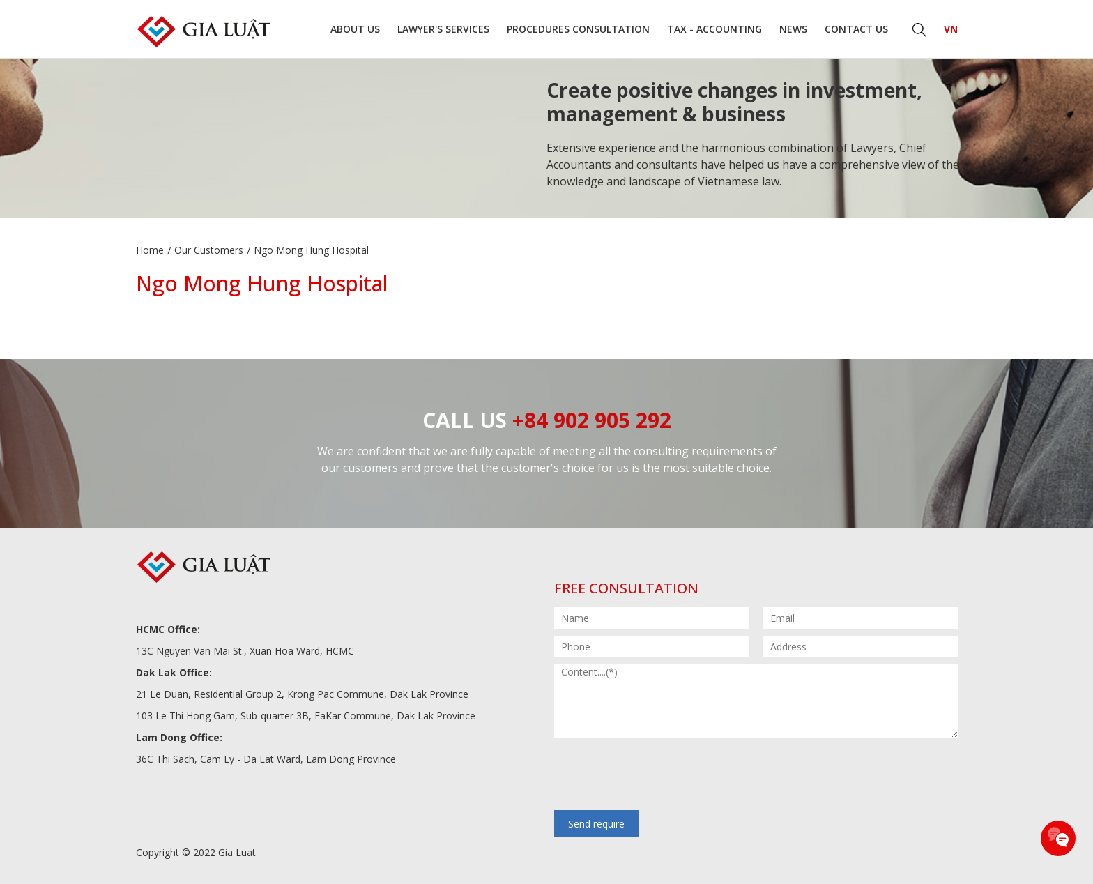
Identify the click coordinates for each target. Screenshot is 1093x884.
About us (355, 29)
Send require (596, 823)
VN (951, 29)
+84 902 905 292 (591, 420)
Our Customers (208, 250)
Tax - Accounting (714, 29)
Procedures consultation (578, 29)
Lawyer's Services (443, 29)
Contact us (856, 29)
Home (150, 250)
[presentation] (660, 775)
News (793, 29)
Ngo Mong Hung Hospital (311, 250)
